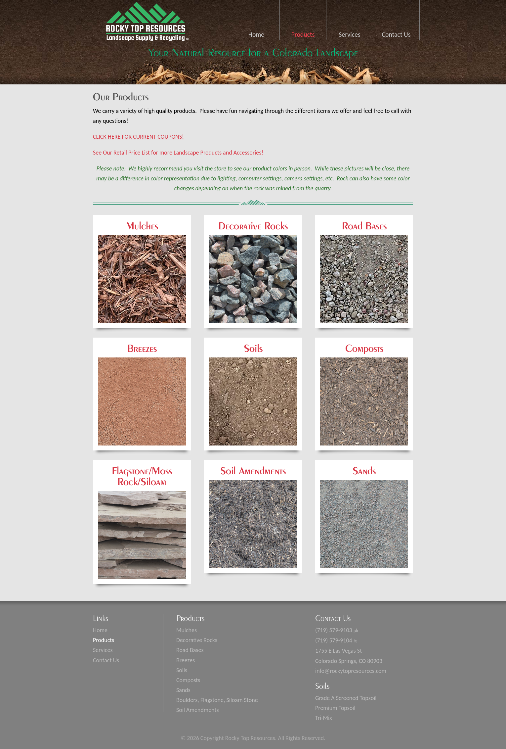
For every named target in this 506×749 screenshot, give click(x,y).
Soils (181, 670)
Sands (183, 690)
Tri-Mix (323, 718)
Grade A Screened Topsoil (345, 698)
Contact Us (396, 34)
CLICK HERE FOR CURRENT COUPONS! (138, 136)
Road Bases (190, 650)
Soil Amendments (197, 710)
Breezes (185, 660)
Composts (188, 680)
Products (303, 34)
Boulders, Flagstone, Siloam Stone (217, 700)
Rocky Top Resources (145, 23)
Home (256, 34)
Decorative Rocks (196, 640)
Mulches (186, 630)
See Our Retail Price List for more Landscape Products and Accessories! (178, 152)
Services (349, 34)
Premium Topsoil (335, 708)
